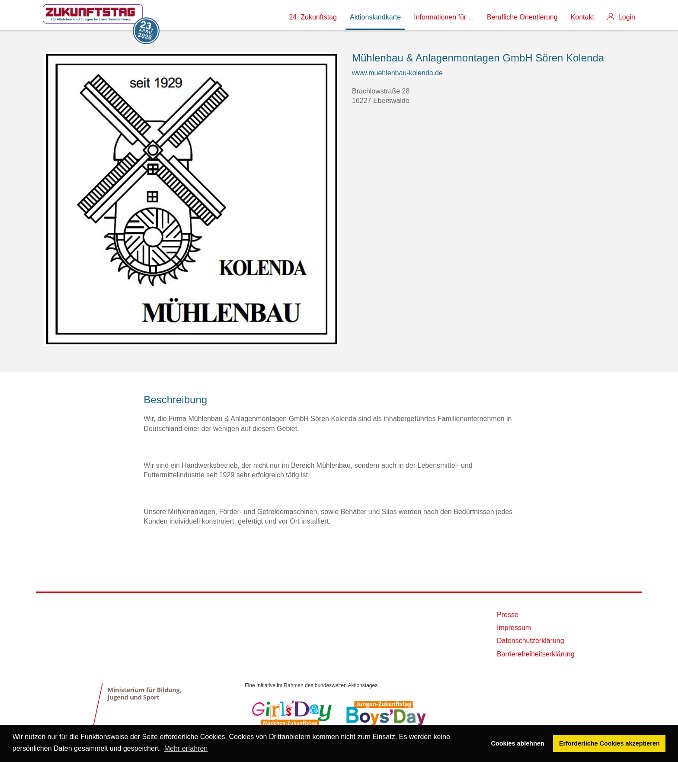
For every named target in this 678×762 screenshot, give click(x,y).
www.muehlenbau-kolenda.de (397, 73)
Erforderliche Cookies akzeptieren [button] (609, 743)
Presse (507, 614)
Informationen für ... (444, 17)
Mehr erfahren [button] (186, 748)
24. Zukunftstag (313, 17)
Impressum (514, 627)
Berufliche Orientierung (522, 17)
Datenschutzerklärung (530, 640)
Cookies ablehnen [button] (517, 743)
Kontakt (582, 17)
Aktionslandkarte (375, 17)
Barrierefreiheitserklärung (536, 654)
